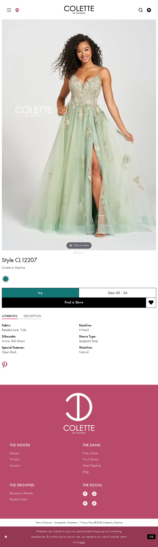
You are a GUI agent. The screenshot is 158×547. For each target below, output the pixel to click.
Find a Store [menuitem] (90, 453)
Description (32, 316)
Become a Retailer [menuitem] (21, 493)
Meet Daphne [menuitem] (92, 465)
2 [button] (76, 253)
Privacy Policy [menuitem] (87, 522)
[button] (9, 9)
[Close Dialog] (5, 536)
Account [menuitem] (15, 465)
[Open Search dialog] (141, 9)
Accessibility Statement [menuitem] (66, 522)
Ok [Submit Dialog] (151, 537)
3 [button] (79, 253)
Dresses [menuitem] (14, 453)
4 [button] (81, 253)
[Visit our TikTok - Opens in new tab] (94, 503)
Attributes (9, 316)
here (82, 542)
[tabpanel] (79, 134)
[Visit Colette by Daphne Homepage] (79, 413)
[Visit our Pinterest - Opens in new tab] (85, 503)
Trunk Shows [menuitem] (91, 459)
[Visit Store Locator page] (17, 9)
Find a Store (74, 302)
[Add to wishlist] (151, 303)
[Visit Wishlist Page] (149, 9)
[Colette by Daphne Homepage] (79, 10)
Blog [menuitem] (86, 471)
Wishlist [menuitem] (14, 459)
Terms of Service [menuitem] (43, 522)
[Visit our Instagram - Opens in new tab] (94, 494)
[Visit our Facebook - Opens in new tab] (85, 494)
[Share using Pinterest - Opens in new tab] (4, 366)
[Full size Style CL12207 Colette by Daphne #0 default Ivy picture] (79, 134)
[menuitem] (9, 9)
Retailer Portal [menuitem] (18, 499)
